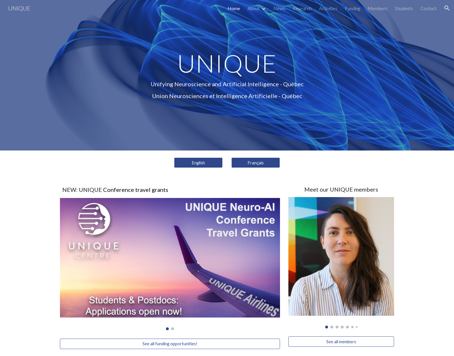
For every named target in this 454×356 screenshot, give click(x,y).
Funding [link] (352, 8)
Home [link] (234, 8)
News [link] (279, 8)
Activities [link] (328, 8)
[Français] (256, 162)
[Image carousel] (170, 264)
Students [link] (404, 8)
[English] (198, 162)
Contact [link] (428, 8)
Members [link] (377, 8)
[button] (447, 8)
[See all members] (341, 341)
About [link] (254, 8)
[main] (227, 75)
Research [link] (302, 8)
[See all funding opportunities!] (170, 344)
